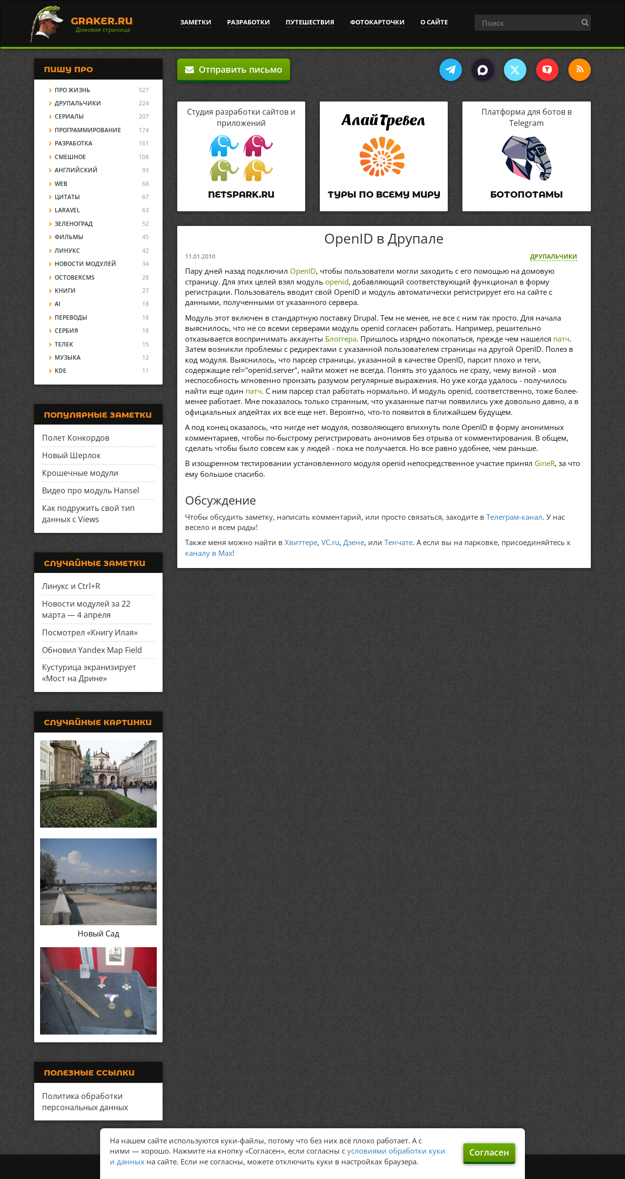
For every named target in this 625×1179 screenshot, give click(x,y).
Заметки (195, 22)
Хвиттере (301, 542)
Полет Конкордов (75, 437)
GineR (545, 463)
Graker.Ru (102, 21)
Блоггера (340, 339)
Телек (64, 344)
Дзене (353, 542)
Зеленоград (74, 224)
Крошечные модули (80, 473)
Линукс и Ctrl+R (71, 586)
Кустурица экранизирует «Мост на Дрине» (89, 673)
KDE (60, 370)
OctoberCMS (75, 277)
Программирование (88, 130)
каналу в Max (208, 553)
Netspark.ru (241, 194)
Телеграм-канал (514, 517)
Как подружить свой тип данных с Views (88, 514)
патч (561, 339)
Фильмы (69, 237)
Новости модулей (85, 264)
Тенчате (398, 542)
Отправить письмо (233, 69)
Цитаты (67, 197)
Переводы (71, 317)
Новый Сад (98, 933)
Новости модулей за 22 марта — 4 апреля (86, 609)
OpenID (303, 271)
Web (61, 184)
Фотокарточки (377, 22)
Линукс (67, 250)
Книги (65, 290)
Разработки (248, 22)
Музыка (68, 357)
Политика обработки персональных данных (85, 1102)
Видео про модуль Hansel (90, 490)
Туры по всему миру (384, 194)
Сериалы (69, 116)
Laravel (67, 210)
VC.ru (330, 542)
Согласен (489, 1152)
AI (58, 304)
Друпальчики (553, 256)
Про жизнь (72, 90)
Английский (76, 170)
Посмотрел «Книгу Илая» (90, 632)
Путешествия (310, 22)
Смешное (70, 157)
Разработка (73, 143)
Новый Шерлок (71, 455)
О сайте (434, 22)
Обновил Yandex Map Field (92, 650)
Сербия (66, 330)
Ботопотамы (526, 194)
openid (337, 281)
